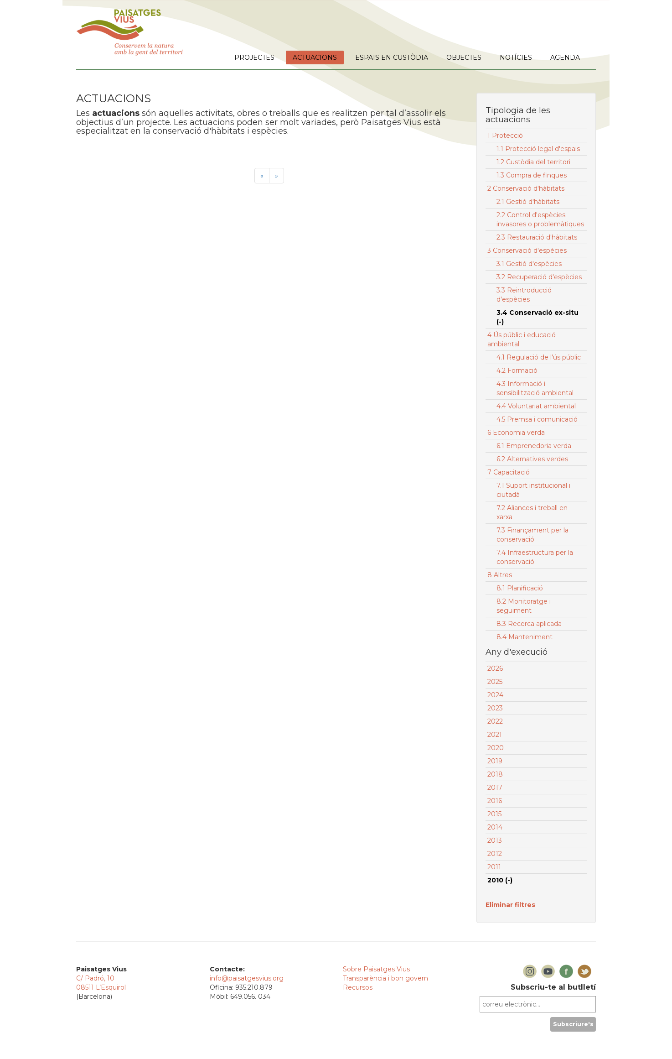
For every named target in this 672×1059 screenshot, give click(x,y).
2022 (495, 721)
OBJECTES (463, 57)
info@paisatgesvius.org (247, 978)
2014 (494, 827)
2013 (494, 840)
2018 (495, 774)
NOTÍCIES (516, 57)
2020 (495, 748)
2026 (495, 668)
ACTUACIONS (315, 57)
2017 (494, 787)
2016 (494, 801)
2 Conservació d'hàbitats (525, 188)
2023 (495, 708)
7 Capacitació (508, 472)
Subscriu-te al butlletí (553, 987)
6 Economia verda (516, 432)
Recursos (357, 987)
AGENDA (565, 57)
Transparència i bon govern (385, 978)
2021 (494, 734)
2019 (494, 761)
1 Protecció (505, 135)
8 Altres (499, 575)
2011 (494, 867)
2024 (495, 695)
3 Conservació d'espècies (527, 250)
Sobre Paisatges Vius (376, 969)
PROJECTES (254, 57)
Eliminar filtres (510, 905)
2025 (494, 682)
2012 (494, 854)
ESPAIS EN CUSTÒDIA (391, 57)
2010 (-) (499, 880)
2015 (494, 814)
